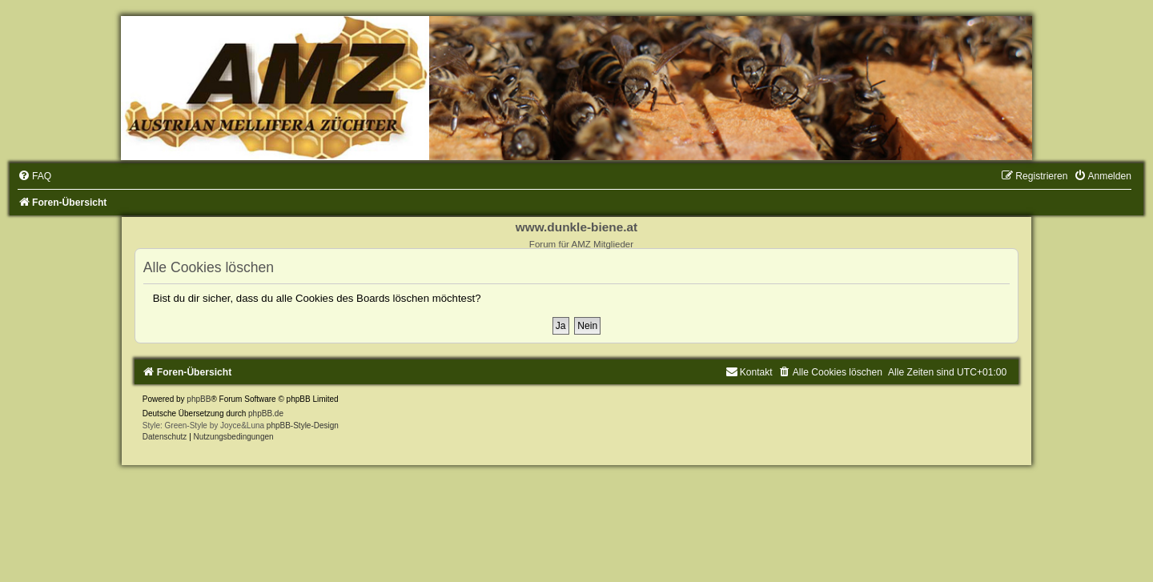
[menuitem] (34, 176)
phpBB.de (265, 413)
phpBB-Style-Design (303, 425)
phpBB (199, 399)
